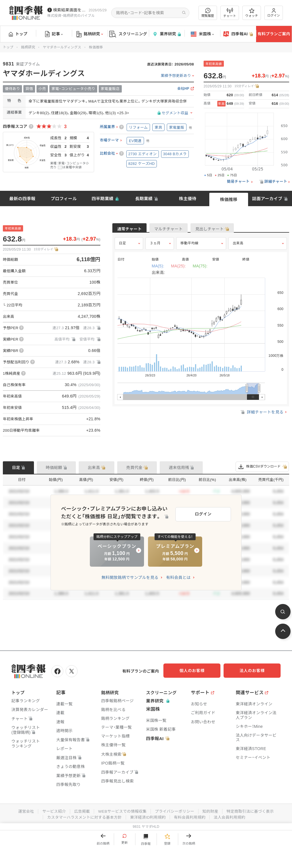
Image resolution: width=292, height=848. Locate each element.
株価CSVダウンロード (262, 466)
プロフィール (64, 198)
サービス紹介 (51, 810)
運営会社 (23, 810)
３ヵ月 (155, 247)
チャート (229, 13)
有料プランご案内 (273, 34)
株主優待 (187, 198)
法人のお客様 (254, 670)
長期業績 (144, 198)
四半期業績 (102, 198)
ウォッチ (251, 12)
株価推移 (228, 199)
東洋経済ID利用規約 (148, 816)
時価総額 (54, 467)
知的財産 (212, 810)
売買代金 (134, 467)
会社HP (183, 89)
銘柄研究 (89, 34)
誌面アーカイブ (267, 198)
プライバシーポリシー (175, 810)
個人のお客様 (197, 670)
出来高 (238, 247)
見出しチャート (231, 229)
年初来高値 (214, 63)
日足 (122, 247)
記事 (54, 34)
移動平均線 (189, 247)
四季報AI (238, 34)
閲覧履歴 (208, 12)
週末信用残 (179, 467)
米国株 (202, 34)
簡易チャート (238, 182)
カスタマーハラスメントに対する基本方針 (82, 816)
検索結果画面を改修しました (69, 10)
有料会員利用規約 (191, 816)
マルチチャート (181, 229)
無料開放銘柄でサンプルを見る (130, 577)
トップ (18, 34)
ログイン (273, 12)
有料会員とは (178, 577)
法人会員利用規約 (232, 816)
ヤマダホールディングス (62, 47)
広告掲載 (80, 810)
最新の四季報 (22, 198)
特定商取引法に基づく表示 (252, 810)
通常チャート (133, 229)
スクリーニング (128, 34)
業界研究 (167, 34)
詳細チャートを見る (261, 415)
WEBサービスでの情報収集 (121, 810)
